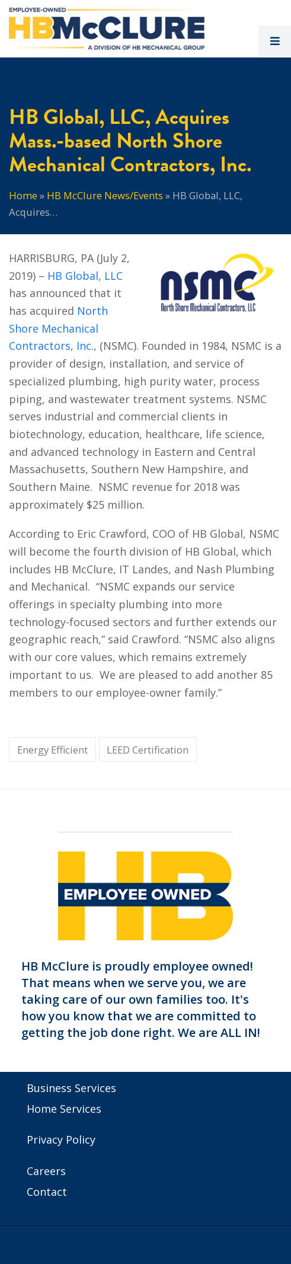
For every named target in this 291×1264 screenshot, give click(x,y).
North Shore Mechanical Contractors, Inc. (58, 328)
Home (23, 195)
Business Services (71, 1088)
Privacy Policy (61, 1139)
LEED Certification (147, 750)
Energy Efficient (52, 750)
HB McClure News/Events (105, 195)
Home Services (64, 1109)
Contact (47, 1192)
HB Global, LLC (85, 276)
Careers (46, 1171)
